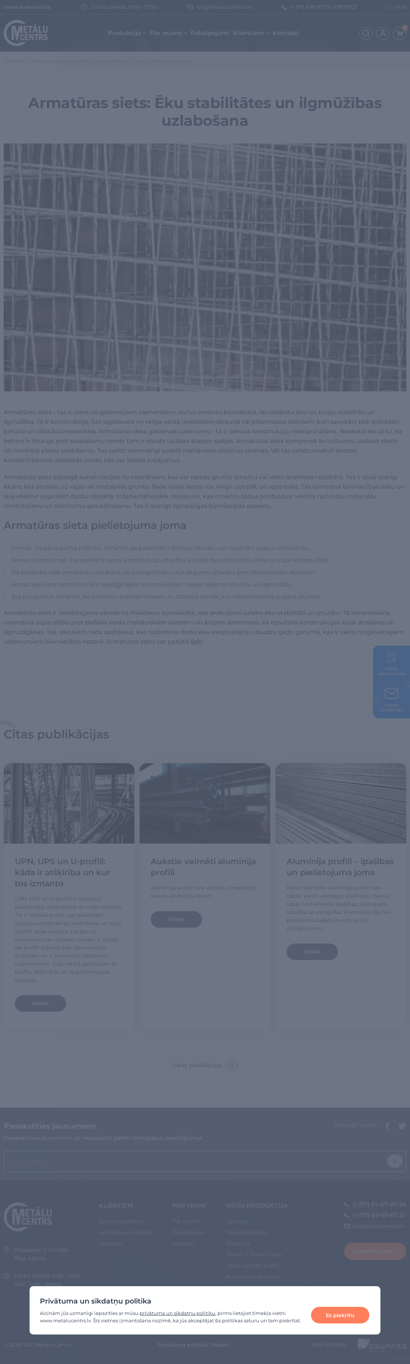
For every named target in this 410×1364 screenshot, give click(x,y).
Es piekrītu (340, 1315)
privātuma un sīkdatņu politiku (177, 1313)
